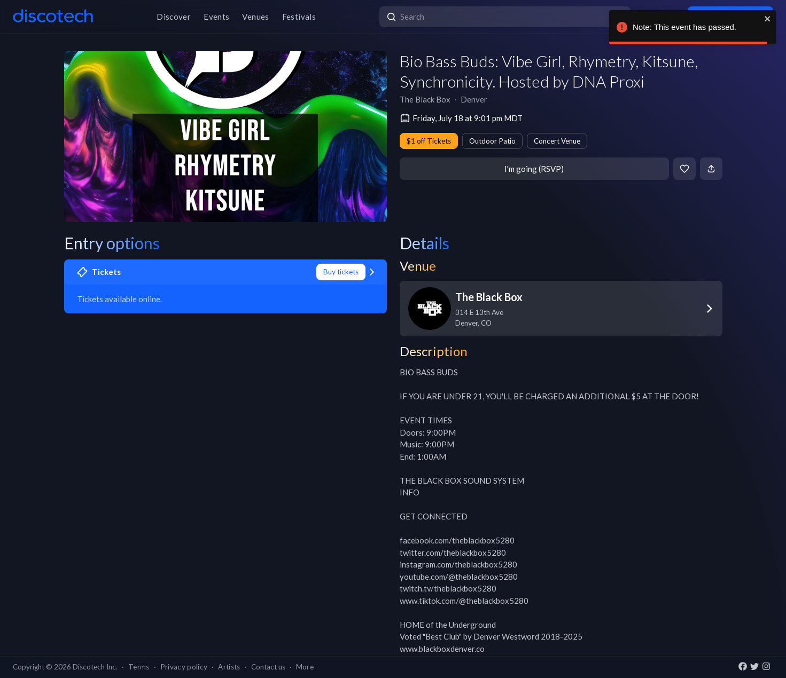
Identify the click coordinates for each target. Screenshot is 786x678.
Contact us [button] (268, 667)
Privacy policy (184, 667)
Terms (139, 667)
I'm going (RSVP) (534, 169)
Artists (229, 667)
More (305, 667)
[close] (768, 18)
